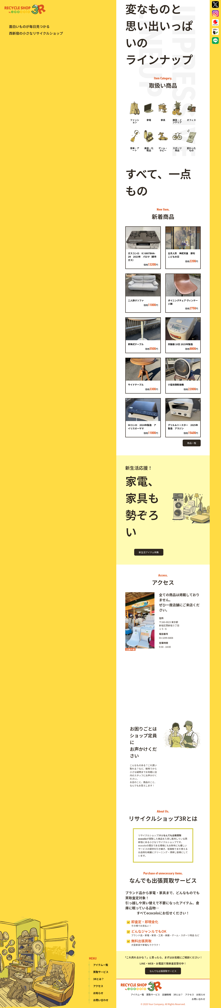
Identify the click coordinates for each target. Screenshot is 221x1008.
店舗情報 (166, 994)
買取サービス (100, 972)
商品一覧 (191, 443)
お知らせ (98, 993)
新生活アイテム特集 (149, 552)
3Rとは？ (98, 979)
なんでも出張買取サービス (163, 971)
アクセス (98, 986)
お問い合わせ (100, 1000)
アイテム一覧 (100, 965)
